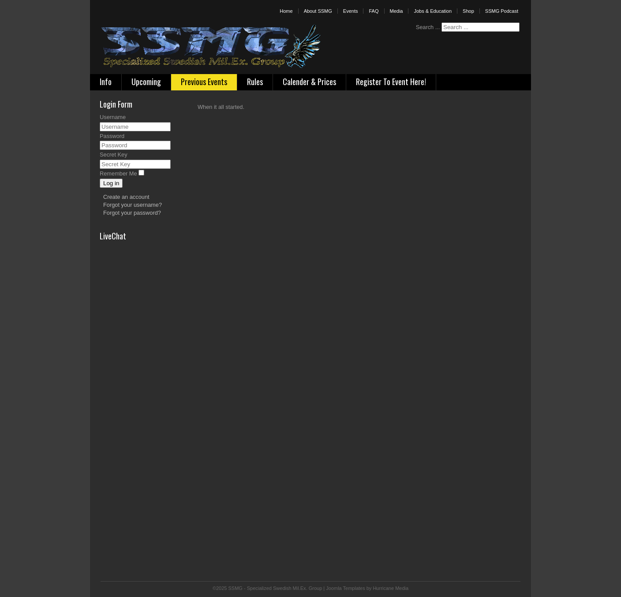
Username (113, 117)
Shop (468, 11)
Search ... (428, 27)
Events (350, 11)
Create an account (126, 197)
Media (396, 11)
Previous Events (204, 81)
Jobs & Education (433, 11)
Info (106, 81)
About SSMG (318, 11)
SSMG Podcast (501, 11)
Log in (111, 183)
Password (112, 136)
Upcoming (146, 81)
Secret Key (113, 154)
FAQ (373, 11)
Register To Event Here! (391, 81)
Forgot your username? (132, 204)
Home (286, 11)
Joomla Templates (345, 588)
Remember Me (118, 173)
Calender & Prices (309, 81)
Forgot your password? (132, 212)
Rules (255, 81)
